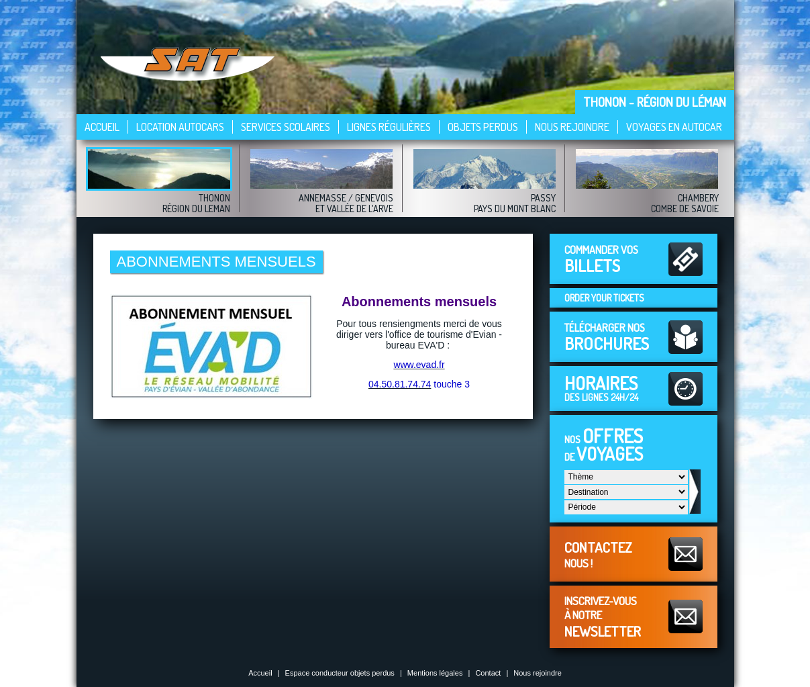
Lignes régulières (389, 127)
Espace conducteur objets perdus (340, 673)
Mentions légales (435, 673)
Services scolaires (285, 127)
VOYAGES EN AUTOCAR (674, 127)
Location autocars (180, 127)
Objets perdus (483, 127)
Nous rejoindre (572, 127)
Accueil (102, 127)
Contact (488, 673)
